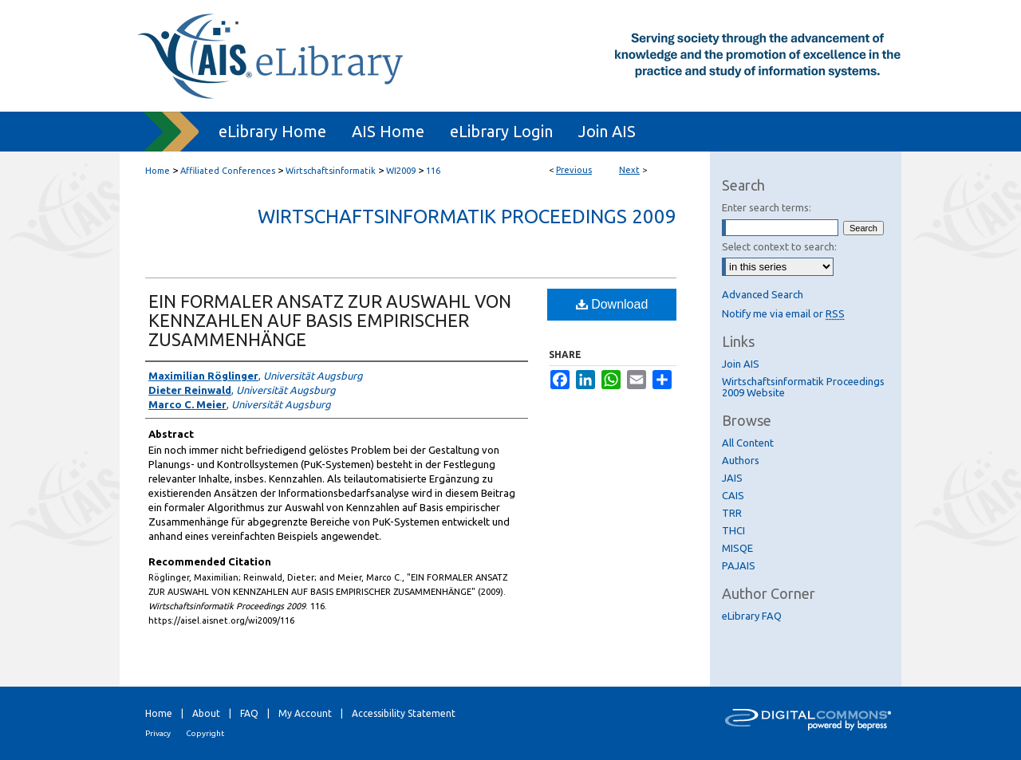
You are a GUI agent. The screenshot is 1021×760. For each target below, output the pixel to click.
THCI (733, 530)
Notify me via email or (783, 313)
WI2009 (401, 170)
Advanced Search (762, 294)
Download (612, 304)
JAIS (732, 477)
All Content (748, 442)
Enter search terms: (766, 207)
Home (157, 170)
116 (433, 170)
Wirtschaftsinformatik (331, 170)
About (206, 713)
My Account (305, 713)
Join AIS (740, 363)
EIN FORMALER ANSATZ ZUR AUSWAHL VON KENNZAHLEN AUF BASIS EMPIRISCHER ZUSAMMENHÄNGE (329, 320)
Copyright (205, 733)
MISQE (737, 547)
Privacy (158, 733)
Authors (740, 460)
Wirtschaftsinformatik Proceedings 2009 (467, 216)
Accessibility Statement (403, 713)
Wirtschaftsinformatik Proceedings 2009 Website (803, 387)
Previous (574, 170)
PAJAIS (738, 565)
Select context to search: (779, 246)
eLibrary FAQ (752, 615)
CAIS (733, 495)
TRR (732, 512)
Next (629, 170)
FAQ (249, 713)
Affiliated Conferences (227, 170)
